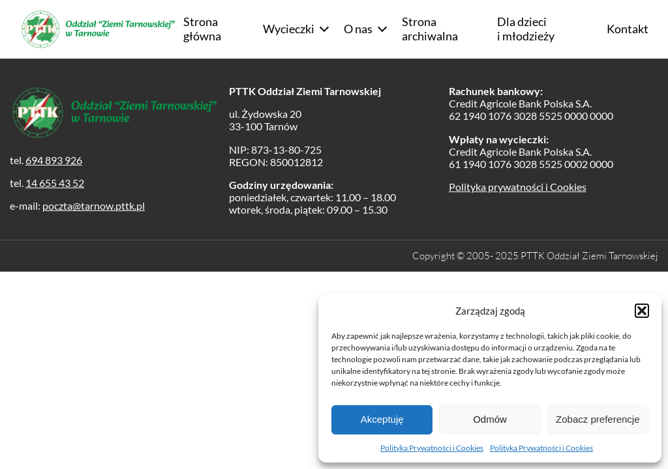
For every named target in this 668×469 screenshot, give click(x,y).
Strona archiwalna (430, 28)
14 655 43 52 (54, 183)
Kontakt (627, 28)
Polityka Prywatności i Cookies (431, 448)
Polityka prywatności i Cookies (517, 186)
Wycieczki (288, 28)
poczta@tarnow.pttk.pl (93, 205)
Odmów (490, 419)
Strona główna (202, 28)
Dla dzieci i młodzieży (525, 28)
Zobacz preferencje (597, 419)
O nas (358, 28)
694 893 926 (53, 160)
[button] (641, 310)
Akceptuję (382, 419)
